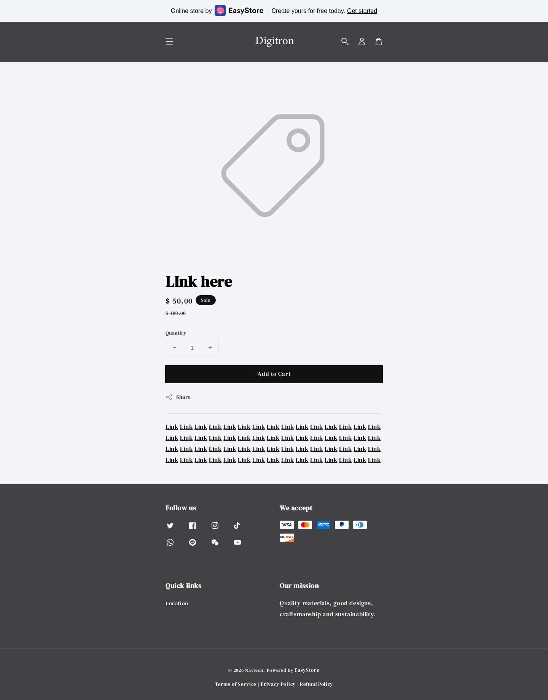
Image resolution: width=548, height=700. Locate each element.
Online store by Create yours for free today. (274, 10)
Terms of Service (235, 684)
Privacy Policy (278, 684)
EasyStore (307, 670)
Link (172, 426)
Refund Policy (316, 684)
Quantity (176, 333)
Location (177, 603)
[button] (345, 41)
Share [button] (178, 397)
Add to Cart (274, 374)
